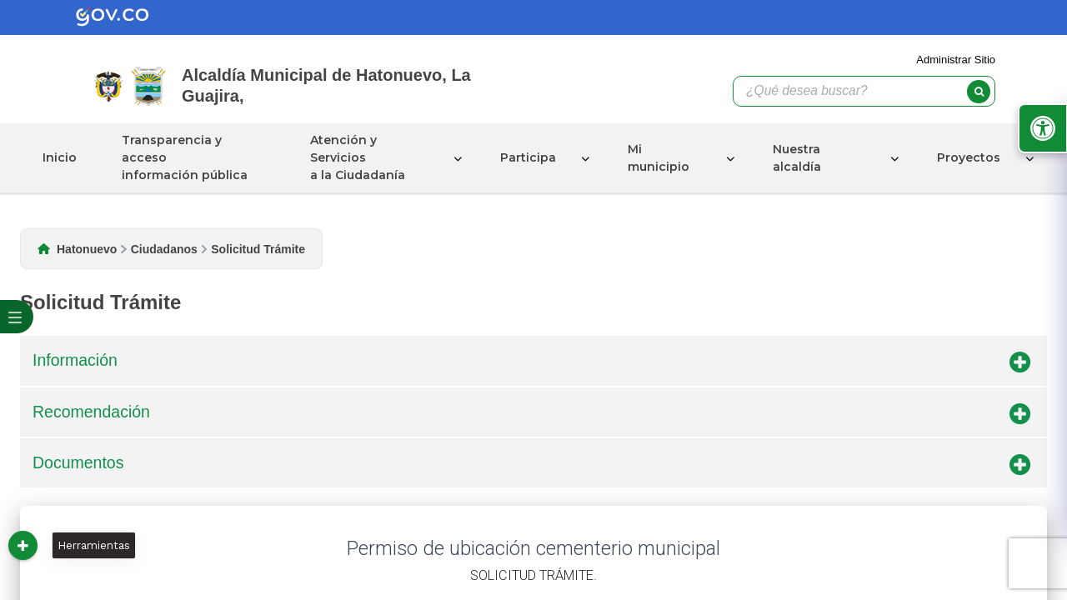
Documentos (531, 466)
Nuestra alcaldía (797, 158)
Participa (528, 157)
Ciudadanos (164, 249)
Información (531, 363)
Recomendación (531, 415)
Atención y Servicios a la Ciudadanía (357, 157)
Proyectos (968, 157)
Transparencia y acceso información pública (185, 157)
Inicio (60, 157)
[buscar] (978, 91)
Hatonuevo (87, 249)
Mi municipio (658, 158)
